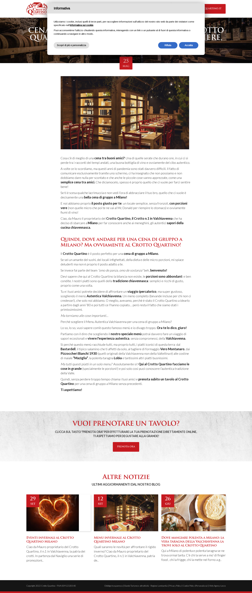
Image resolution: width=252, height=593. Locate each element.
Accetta (189, 45)
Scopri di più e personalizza (71, 45)
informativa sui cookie (81, 25)
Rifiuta (167, 45)
